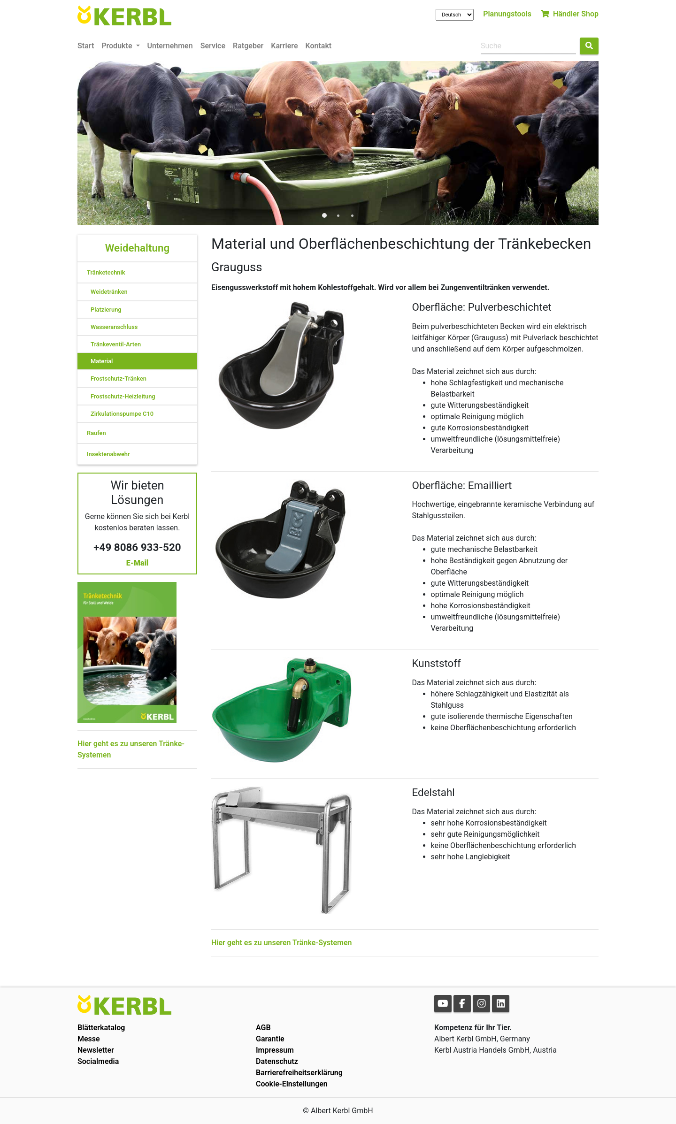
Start (85, 45)
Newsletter (95, 1050)
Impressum (275, 1050)
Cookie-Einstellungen (292, 1083)
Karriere (284, 45)
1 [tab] (324, 216)
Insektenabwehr (108, 454)
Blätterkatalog (101, 1027)
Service (212, 45)
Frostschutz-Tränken (118, 378)
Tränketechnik (106, 272)
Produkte (117, 45)
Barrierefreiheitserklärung (299, 1072)
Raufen (96, 432)
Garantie (270, 1038)
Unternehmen (170, 45)
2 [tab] (338, 216)
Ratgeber (248, 45)
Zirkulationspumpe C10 (122, 413)
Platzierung (106, 309)
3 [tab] (352, 216)
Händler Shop (570, 13)
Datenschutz (277, 1061)
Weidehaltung (137, 248)
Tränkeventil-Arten (116, 344)
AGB (263, 1027)
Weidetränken (109, 291)
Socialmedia (98, 1061)
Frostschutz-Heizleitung (123, 396)
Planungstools (507, 13)
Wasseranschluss (114, 326)
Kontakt (319, 45)
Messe (88, 1038)
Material (102, 361)
